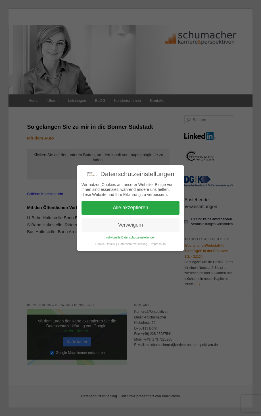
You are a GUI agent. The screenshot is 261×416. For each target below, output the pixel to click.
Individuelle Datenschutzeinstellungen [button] (131, 237)
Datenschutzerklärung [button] (133, 244)
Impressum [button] (158, 244)
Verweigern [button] (130, 225)
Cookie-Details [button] (105, 244)
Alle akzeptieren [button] (130, 207)
